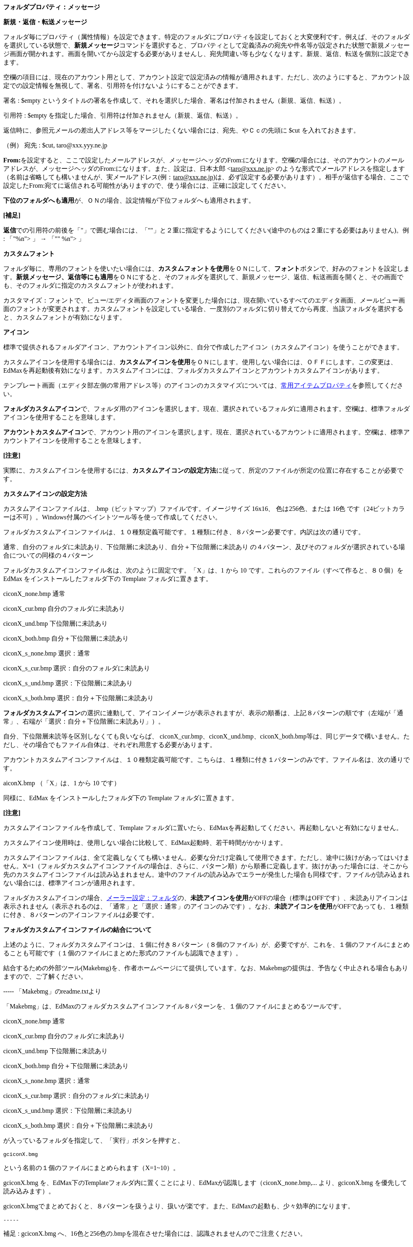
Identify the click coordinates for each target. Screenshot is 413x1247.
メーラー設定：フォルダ (141, 897)
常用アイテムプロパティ (316, 385)
